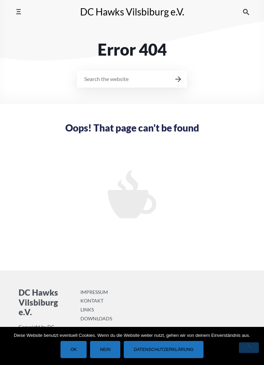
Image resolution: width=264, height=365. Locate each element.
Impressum (94, 292)
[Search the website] (246, 12)
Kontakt (91, 301)
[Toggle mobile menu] (18, 12)
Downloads (96, 318)
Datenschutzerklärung (164, 349)
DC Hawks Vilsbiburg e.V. (132, 12)
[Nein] (249, 347)
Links (87, 309)
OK (73, 349)
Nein (105, 349)
